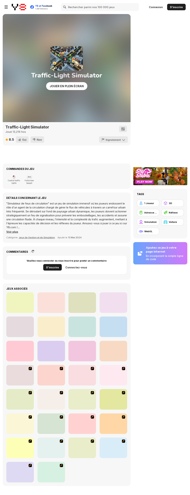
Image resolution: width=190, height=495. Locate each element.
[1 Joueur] (148, 203)
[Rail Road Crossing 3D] (20, 326)
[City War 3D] (82, 351)
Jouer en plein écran (67, 86)
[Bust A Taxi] (20, 375)
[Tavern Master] (82, 326)
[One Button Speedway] (113, 351)
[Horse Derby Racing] (51, 351)
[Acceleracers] (82, 423)
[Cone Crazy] (51, 375)
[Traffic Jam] (20, 423)
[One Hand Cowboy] (113, 302)
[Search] (65, 7)
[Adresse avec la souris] (148, 212)
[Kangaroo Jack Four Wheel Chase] (51, 399)
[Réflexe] (172, 212)
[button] (12, 232)
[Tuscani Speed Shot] (113, 399)
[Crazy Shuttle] (82, 375)
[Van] (113, 375)
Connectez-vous (76, 267)
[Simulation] (148, 222)
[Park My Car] (20, 448)
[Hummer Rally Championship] (20, 472)
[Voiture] (172, 222)
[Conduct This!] (20, 351)
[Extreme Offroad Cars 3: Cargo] (51, 326)
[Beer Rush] (20, 302)
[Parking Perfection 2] (82, 448)
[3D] (172, 203)
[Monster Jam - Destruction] (82, 399)
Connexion (156, 7)
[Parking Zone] (51, 472)
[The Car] (20, 399)
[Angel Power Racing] (51, 423)
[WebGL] (148, 231)
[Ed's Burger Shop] (113, 326)
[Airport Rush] (82, 302)
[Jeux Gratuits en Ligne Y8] (19, 7)
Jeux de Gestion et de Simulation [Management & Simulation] (37, 237)
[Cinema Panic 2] (51, 302)
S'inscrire (176, 7)
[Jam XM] (113, 423)
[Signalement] (113, 139)
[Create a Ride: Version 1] (113, 448)
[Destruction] (51, 448)
